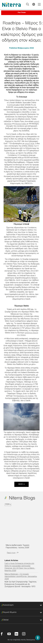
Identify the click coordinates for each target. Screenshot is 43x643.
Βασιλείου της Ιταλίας (25, 396)
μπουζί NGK (29, 144)
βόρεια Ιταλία (20, 124)
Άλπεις (12, 153)
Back (20, 484)
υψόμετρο (29, 384)
